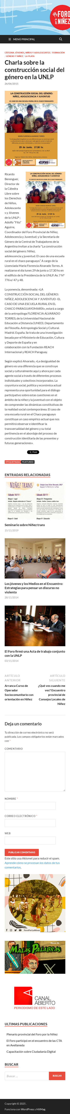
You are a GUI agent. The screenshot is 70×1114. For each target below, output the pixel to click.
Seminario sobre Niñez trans (25, 525)
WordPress (27, 1109)
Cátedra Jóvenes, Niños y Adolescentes (27, 52)
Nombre (11, 798)
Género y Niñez (14, 56)
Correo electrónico (21, 815)
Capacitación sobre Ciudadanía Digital (31, 1051)
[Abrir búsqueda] (60, 39)
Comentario (14, 748)
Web (8, 833)
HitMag (40, 1109)
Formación (58, 52)
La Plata (30, 56)
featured (28, 461)
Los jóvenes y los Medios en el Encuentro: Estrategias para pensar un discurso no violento (34, 588)
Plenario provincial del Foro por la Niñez (32, 1034)
